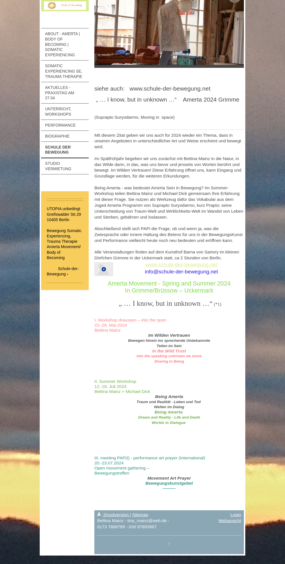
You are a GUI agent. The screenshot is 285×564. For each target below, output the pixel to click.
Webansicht (230, 520)
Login (235, 514)
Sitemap (140, 514)
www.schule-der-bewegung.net (181, 265)
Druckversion (113, 514)
